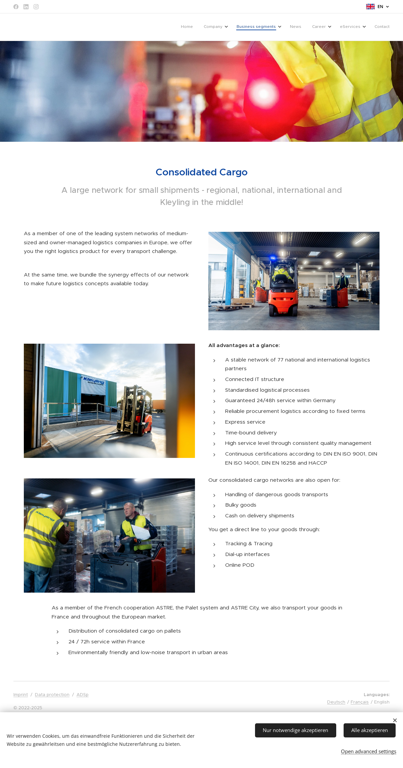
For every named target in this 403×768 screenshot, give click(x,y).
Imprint (20, 694)
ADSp (83, 694)
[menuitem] (313, 27)
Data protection (52, 694)
